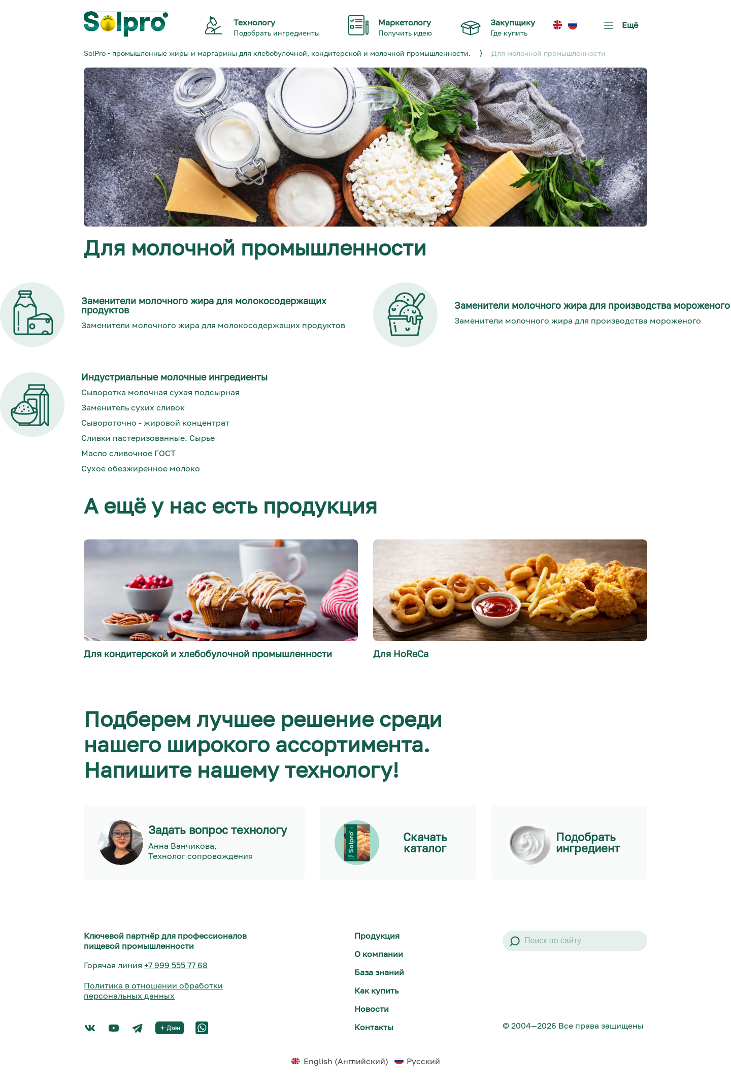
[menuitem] (557, 25)
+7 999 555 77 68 (176, 965)
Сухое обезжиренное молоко (140, 468)
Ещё (618, 29)
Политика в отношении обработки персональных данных (153, 990)
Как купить (376, 990)
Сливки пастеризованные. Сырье (148, 438)
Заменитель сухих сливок (133, 407)
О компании (378, 954)
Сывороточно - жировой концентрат (155, 423)
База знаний (379, 972)
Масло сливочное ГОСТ (128, 453)
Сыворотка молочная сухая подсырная (160, 392)
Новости (371, 1009)
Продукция (377, 936)
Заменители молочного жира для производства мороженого (577, 320)
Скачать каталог (425, 843)
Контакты (373, 1027)
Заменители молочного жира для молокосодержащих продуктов (213, 325)
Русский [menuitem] (423, 1061)
